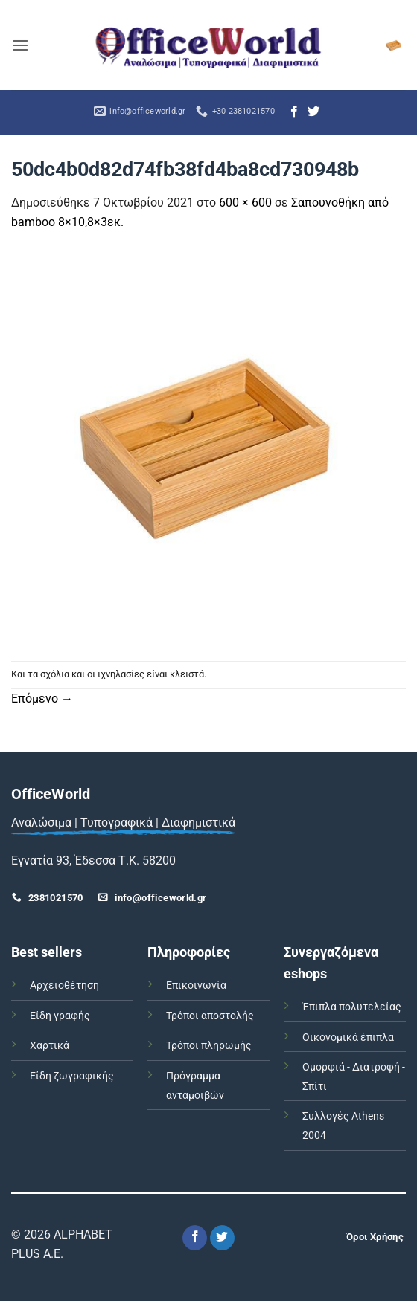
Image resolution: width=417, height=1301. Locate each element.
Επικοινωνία (196, 985)
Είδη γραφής (60, 1016)
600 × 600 (245, 203)
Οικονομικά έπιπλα (348, 1037)
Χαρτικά (49, 1045)
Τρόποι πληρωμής (209, 1045)
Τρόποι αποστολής (210, 1016)
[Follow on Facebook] (294, 112)
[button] (20, 45)
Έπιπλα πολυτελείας (351, 1007)
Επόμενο (42, 698)
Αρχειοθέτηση (64, 985)
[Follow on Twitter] (313, 112)
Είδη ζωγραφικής (72, 1076)
